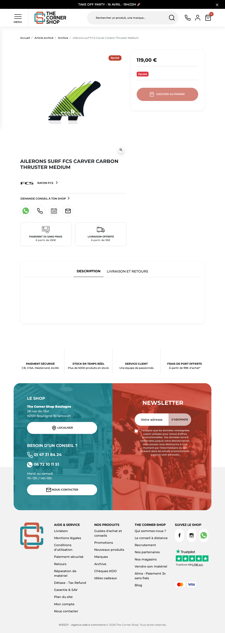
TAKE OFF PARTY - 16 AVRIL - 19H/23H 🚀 (109, 4)
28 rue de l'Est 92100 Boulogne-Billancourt (49, 411)
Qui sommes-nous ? (150, 531)
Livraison (61, 531)
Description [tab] (88, 271)
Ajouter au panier (167, 94)
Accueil (25, 37)
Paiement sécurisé (68, 557)
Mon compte (64, 604)
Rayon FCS (37, 183)
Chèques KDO (105, 571)
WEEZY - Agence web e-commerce (82, 624)
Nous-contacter (62, 490)
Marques (101, 557)
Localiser (62, 428)
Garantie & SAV (66, 590)
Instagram (191, 535)
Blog (138, 585)
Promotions (103, 543)
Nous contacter (66, 611)
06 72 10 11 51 (43, 464)
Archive (63, 37)
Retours (60, 564)
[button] (208, 18)
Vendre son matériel (151, 566)
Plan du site (63, 597)
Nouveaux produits (109, 550)
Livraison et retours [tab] (127, 271)
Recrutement (145, 545)
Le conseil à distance (151, 538)
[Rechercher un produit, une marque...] (132, 17)
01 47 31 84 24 (44, 454)
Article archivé (43, 37)
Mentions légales (67, 538)
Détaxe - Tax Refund (70, 583)
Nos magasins (146, 559)
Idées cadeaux (105, 578)
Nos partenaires (147, 552)
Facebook (179, 535)
